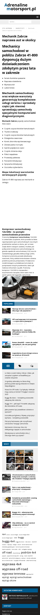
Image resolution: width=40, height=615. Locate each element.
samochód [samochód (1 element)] (5, 558)
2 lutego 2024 (17, 491)
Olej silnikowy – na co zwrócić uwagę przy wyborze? (23, 524)
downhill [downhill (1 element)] (34, 542)
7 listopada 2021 (18, 347)
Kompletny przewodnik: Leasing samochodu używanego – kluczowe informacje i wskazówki (24, 501)
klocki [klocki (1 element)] (19, 544)
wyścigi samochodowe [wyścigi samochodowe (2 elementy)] (20, 577)
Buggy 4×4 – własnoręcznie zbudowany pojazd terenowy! (23, 513)
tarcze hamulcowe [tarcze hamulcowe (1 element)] (7, 560)
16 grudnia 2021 (18, 527)
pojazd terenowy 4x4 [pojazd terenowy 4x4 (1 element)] (13, 556)
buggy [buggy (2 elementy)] (21, 537)
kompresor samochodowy (20, 237)
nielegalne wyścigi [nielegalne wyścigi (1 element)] (27, 549)
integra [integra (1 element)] (15, 544)
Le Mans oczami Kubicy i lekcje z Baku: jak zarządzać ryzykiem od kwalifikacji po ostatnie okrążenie (19, 375)
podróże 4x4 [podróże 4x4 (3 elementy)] (28, 552)
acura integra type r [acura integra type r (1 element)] (7, 538)
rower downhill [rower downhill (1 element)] (28, 556)
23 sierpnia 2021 (18, 313)
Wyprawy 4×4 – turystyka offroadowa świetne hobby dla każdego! (24, 332)
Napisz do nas (7, 611)
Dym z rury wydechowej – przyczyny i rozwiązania (22, 488)
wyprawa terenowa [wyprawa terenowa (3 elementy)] (13, 573)
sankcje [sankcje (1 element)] (23, 558)
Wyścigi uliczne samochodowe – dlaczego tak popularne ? (24, 310)
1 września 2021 (18, 336)
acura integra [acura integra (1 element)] (14, 534)
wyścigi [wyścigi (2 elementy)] (5, 577)
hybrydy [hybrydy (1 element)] (9, 544)
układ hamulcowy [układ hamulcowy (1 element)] (31, 560)
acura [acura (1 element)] (8, 534)
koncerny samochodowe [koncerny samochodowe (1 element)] (23, 547)
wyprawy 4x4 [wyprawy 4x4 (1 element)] (29, 574)
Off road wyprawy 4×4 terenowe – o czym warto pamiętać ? (24, 320)
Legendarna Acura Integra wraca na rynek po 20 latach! (25, 354)
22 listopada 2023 (18, 516)
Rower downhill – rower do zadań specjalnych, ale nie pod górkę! (25, 343)
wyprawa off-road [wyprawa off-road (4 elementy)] (15, 569)
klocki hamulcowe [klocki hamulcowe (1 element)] (27, 544)
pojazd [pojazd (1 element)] (4, 556)
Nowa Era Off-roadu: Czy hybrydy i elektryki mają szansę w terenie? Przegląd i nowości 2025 (20, 392)
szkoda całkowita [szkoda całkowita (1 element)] (31, 558)
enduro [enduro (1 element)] (4, 544)
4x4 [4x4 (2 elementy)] (4, 534)
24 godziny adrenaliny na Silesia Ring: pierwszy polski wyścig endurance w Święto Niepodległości (20, 383)
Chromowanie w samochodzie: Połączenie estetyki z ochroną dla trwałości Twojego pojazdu (24, 477)
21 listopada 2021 (18, 357)
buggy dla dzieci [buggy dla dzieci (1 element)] (20, 542)
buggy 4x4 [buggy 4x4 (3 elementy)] (8, 541)
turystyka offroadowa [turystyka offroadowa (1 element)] (19, 560)
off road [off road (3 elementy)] (7, 552)
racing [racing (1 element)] (21, 556)
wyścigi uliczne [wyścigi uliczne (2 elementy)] (9, 580)
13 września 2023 (18, 506)
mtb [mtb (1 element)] (19, 549)
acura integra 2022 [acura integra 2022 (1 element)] (24, 534)
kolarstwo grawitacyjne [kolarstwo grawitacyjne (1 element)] (8, 547)
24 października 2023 (19, 481)
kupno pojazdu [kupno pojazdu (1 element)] (6, 549)
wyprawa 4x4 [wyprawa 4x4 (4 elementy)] (11, 564)
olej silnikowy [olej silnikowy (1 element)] (16, 553)
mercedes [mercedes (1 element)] (14, 549)
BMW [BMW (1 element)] (15, 538)
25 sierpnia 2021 (18, 324)
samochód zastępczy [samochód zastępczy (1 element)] (14, 558)
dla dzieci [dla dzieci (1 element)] (28, 542)
